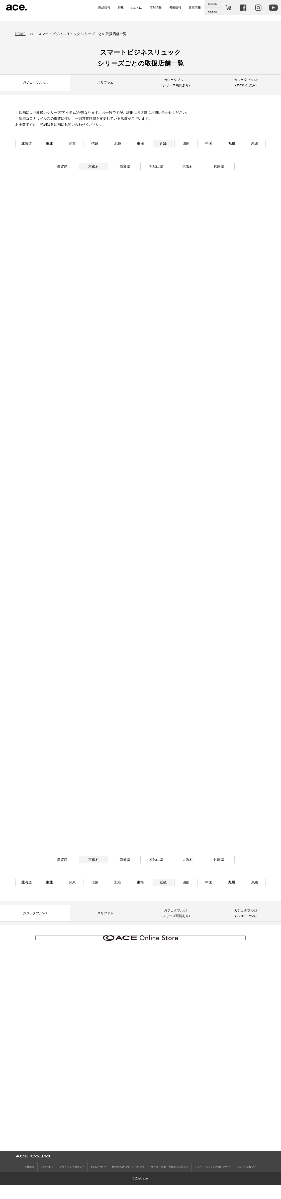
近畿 (163, 143)
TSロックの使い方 (246, 1181)
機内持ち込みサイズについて (128, 1181)
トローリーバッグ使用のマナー (212, 1181)
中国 (208, 143)
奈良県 (125, 166)
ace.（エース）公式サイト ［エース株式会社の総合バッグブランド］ (16, 7)
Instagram (258, 7)
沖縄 (254, 143)
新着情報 (195, 7)
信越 (94, 143)
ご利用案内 (47, 1181)
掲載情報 (175, 7)
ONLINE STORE (228, 7)
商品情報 (104, 7)
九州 (231, 143)
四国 (186, 143)
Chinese (212, 11)
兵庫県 (219, 166)
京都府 (93, 166)
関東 (72, 143)
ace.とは (136, 7)
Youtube (273, 7)
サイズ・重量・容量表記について (170, 1181)
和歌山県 (156, 166)
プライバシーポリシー (71, 1181)
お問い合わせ (98, 1181)
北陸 (117, 143)
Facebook (243, 7)
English (212, 3)
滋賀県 (62, 166)
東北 (49, 143)
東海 (140, 143)
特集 (121, 7)
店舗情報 (156, 7)
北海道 (26, 143)
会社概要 (29, 1181)
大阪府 (187, 166)
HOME (20, 34)
